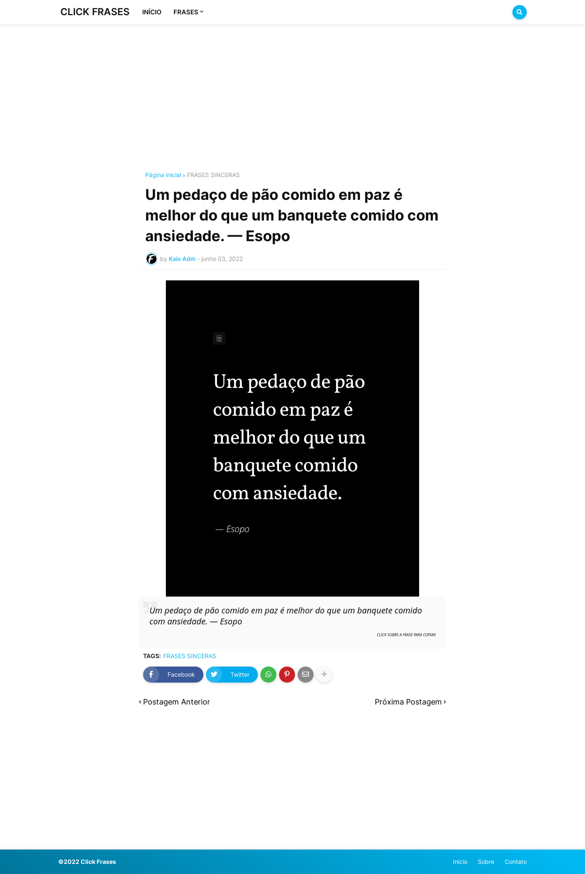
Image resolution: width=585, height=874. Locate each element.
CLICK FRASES (95, 12)
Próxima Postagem (408, 701)
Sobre (486, 861)
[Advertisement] (292, 88)
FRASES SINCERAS (213, 175)
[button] (519, 12)
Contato (516, 861)
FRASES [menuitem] (185, 12)
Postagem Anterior (176, 701)
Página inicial (163, 175)
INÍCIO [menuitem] (152, 12)
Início (460, 861)
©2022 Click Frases (87, 861)
